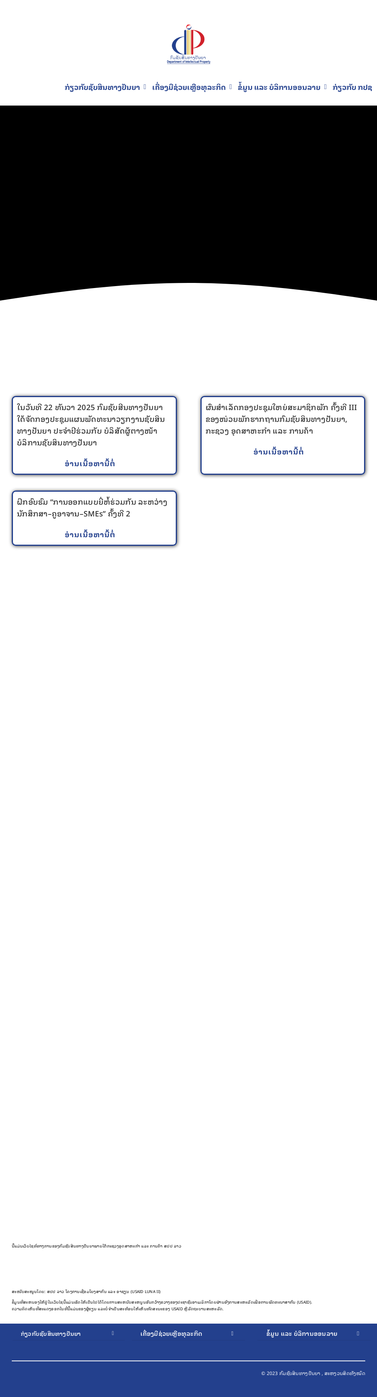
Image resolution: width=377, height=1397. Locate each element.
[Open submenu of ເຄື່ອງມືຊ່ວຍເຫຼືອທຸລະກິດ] (232, 1333)
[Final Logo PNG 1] (188, 28)
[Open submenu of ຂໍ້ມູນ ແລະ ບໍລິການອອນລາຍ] (358, 1333)
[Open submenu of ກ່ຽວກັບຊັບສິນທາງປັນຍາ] (113, 1333)
